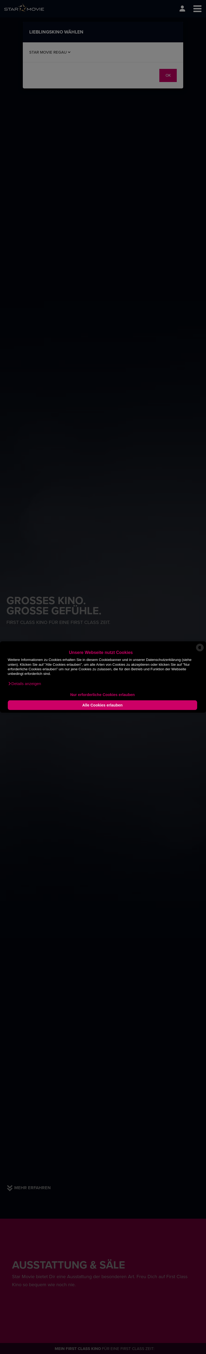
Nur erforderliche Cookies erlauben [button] (102, 695)
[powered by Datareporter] (200, 651)
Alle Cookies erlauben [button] (102, 705)
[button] (24, 684)
